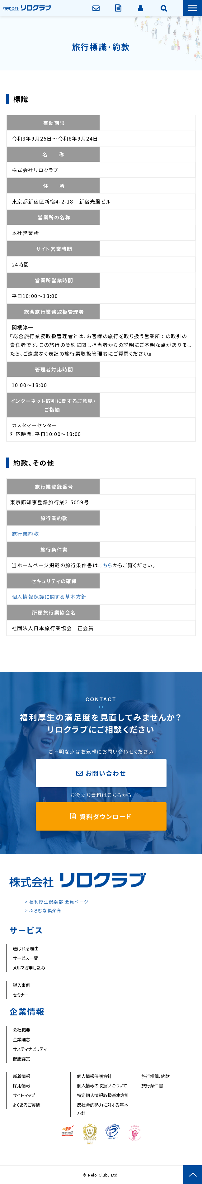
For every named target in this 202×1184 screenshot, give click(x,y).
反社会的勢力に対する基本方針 (102, 1108)
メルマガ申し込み (29, 967)
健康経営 (21, 1058)
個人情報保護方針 (94, 1076)
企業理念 (21, 1039)
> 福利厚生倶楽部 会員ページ (57, 902)
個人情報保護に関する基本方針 (49, 596)
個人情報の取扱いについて (102, 1085)
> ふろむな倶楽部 (43, 910)
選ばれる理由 (26, 948)
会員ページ (141, 8)
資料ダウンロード (119, 8)
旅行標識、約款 (155, 1076)
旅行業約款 (25, 533)
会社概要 (21, 1029)
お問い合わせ (96, 8)
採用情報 (21, 1085)
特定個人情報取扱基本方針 (103, 1095)
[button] (192, 8)
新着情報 (21, 1076)
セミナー (21, 994)
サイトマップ (24, 1095)
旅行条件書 (152, 1085)
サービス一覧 (25, 958)
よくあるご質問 (26, 1104)
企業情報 (164, 8)
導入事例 (21, 985)
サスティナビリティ (30, 1049)
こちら (105, 565)
